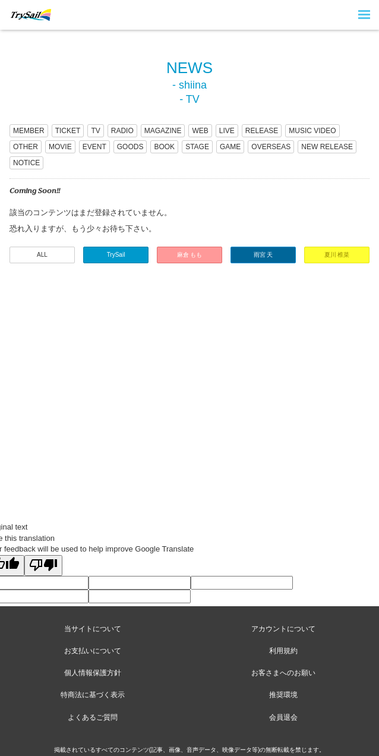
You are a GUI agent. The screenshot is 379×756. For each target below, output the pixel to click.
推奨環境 (283, 695)
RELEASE (261, 131)
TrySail (116, 254)
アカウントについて (283, 629)
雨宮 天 (263, 254)
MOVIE (60, 147)
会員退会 (283, 717)
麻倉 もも (190, 254)
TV (95, 131)
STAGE (197, 147)
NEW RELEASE (327, 147)
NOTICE (26, 163)
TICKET (68, 131)
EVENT (94, 147)
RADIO (122, 131)
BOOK (164, 147)
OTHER (25, 147)
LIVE (227, 131)
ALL (42, 254)
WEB (200, 131)
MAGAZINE (163, 131)
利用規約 (283, 651)
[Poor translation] (43, 566)
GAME (230, 147)
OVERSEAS (270, 147)
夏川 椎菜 (337, 254)
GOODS (130, 147)
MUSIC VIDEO (312, 131)
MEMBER (29, 131)
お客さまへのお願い (283, 673)
